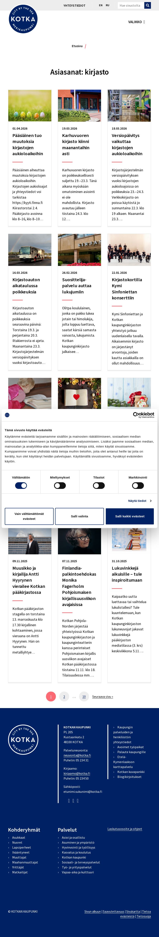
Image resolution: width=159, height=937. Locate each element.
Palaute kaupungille (131, 752)
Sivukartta (133, 911)
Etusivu (77, 46)
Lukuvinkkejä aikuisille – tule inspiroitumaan (127, 574)
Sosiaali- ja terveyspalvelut (81, 862)
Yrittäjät (18, 867)
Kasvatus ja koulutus (76, 852)
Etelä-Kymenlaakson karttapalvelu (123, 762)
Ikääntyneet (21, 852)
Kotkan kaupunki (74, 857)
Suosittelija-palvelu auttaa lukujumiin (76, 286)
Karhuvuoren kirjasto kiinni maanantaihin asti (75, 144)
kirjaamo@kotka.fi (77, 773)
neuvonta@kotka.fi (77, 755)
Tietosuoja (143, 916)
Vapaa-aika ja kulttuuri (78, 872)
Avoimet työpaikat (130, 747)
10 (85, 697)
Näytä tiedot (137, 500)
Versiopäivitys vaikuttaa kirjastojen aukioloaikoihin (127, 144)
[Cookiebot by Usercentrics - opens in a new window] (136, 415)
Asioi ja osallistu (73, 837)
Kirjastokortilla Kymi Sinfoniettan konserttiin (127, 289)
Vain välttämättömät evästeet (29, 516)
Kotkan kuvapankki (131, 772)
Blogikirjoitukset (129, 777)
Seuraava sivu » (102, 696)
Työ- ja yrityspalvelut (77, 867)
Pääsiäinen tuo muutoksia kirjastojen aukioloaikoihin (27, 144)
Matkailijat (20, 872)
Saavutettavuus (113, 911)
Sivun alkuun (92, 911)
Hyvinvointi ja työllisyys (78, 847)
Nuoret (17, 842)
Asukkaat (18, 837)
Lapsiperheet (21, 847)
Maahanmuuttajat (25, 862)
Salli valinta (79, 516)
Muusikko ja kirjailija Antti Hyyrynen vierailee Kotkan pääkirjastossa (28, 580)
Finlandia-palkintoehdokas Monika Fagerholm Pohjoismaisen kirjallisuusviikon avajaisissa (79, 586)
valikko (135, 22)
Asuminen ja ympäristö (78, 842)
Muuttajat (19, 857)
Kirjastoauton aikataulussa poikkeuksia (26, 286)
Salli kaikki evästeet (130, 516)
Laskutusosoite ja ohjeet (124, 829)
